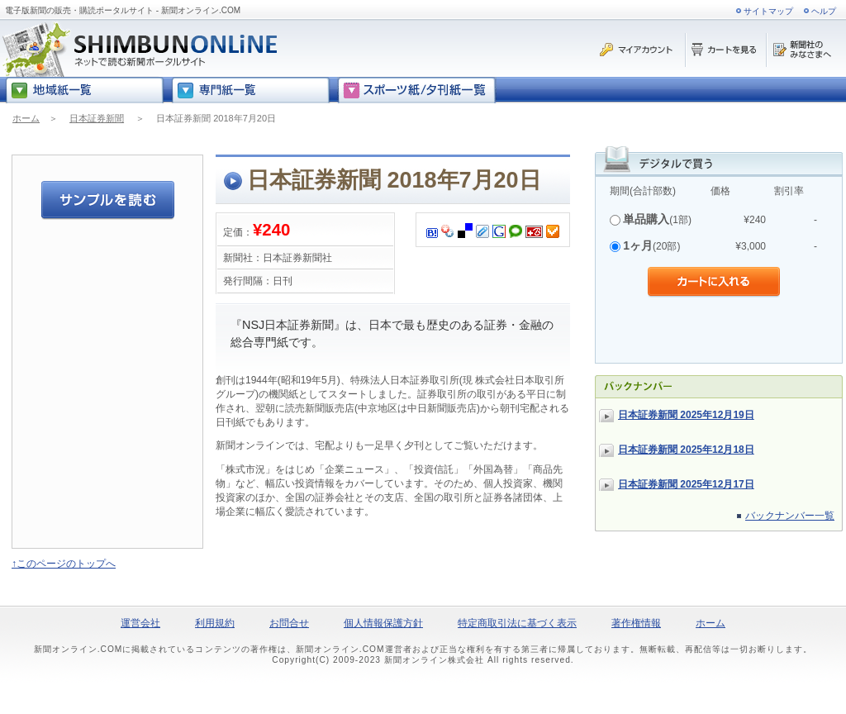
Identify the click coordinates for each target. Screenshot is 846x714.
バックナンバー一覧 (789, 515)
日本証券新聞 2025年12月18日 (686, 449)
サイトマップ (768, 11)
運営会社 (140, 623)
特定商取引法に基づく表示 (517, 623)
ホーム (26, 118)
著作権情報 (636, 623)
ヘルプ (823, 11)
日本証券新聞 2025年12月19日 (686, 415)
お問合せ (289, 623)
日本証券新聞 (96, 118)
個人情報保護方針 (383, 623)
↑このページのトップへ (64, 563)
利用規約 (215, 623)
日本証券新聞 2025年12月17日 (686, 484)
